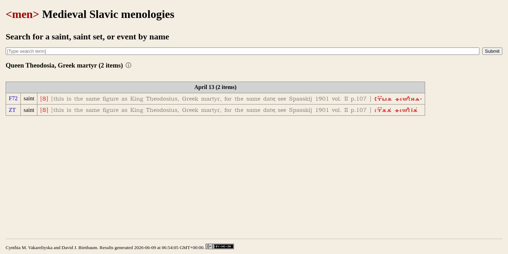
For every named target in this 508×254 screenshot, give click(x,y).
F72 (13, 98)
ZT (12, 110)
